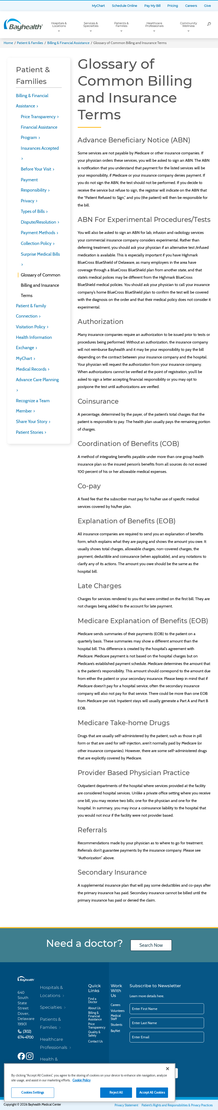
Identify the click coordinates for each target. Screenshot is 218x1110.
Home (8, 43)
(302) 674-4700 (25, 1034)
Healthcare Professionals (154, 25)
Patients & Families (121, 25)
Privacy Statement (126, 1105)
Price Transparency (39, 116)
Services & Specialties (90, 25)
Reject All (115, 1092)
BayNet (115, 1030)
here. (160, 996)
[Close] (167, 1068)
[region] (89, 1082)
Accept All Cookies (152, 1092)
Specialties (51, 1007)
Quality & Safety (94, 1033)
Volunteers (117, 1010)
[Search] (209, 24)
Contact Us (95, 1041)
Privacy (28, 201)
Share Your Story (32, 421)
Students (116, 1024)
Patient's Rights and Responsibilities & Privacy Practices (177, 1105)
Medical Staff (116, 1017)
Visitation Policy (31, 327)
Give (207, 6)
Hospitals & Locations (59, 25)
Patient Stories (30, 432)
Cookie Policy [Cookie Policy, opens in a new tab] (82, 1080)
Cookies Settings (32, 1092)
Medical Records (31, 369)
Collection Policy (36, 243)
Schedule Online (124, 6)
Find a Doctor (92, 1000)
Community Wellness (188, 25)
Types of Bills (33, 211)
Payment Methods (38, 232)
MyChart (98, 6)
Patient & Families (30, 43)
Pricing (172, 6)
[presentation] (167, 1055)
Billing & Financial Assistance (68, 43)
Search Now (151, 945)
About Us (94, 1008)
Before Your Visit (36, 169)
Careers (191, 6)
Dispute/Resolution (39, 222)
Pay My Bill (152, 6)
